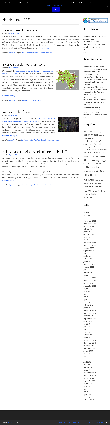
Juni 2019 (86, 326)
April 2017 (87, 394)
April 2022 (87, 256)
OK (56, 9)
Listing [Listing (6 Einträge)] (96, 160)
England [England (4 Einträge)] (86, 144)
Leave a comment (45, 53)
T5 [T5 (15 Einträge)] (101, 190)
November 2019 (89, 313)
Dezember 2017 (89, 373)
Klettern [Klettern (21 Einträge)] (88, 160)
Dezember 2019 (89, 310)
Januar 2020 (87, 308)
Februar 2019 (88, 335)
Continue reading (46, 48)
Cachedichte (30, 53)
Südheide (11, 140)
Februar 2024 (88, 229)
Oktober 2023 (88, 234)
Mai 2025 (86, 218)
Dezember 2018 (89, 340)
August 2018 (88, 351)
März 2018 (87, 364)
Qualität (29, 100)
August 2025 (88, 213)
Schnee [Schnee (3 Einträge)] (98, 183)
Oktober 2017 (88, 378)
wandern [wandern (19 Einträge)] (88, 197)
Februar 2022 (88, 259)
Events (24, 100)
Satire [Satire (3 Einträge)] (94, 183)
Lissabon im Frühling (91, 42)
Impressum (99, 423)
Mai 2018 (86, 359)
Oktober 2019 (88, 316)
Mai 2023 (86, 240)
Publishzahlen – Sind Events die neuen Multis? (34, 151)
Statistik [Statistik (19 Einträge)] (97, 186)
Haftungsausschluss (85, 423)
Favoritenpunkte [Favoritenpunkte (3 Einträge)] (88, 147)
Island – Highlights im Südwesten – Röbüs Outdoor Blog (94, 99)
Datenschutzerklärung (67, 423)
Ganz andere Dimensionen (20, 29)
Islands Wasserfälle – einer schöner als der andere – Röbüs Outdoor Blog (95, 69)
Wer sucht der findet (16, 111)
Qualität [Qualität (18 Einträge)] (99, 170)
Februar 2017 (88, 400)
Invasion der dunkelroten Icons (23, 64)
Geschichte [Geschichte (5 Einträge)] (95, 149)
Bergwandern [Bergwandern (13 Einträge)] (91, 134)
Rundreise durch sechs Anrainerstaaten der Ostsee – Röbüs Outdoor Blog (94, 109)
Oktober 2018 (88, 345)
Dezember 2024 (89, 221)
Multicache (32, 140)
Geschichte (24, 140)
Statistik (39, 185)
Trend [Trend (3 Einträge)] (105, 191)
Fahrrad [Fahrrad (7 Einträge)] (97, 144)
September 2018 (89, 348)
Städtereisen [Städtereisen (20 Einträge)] (91, 190)
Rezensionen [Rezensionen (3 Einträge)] (87, 183)
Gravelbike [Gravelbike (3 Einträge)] (103, 149)
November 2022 (89, 245)
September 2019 (89, 318)
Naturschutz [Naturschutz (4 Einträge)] (95, 167)
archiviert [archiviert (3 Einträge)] (91, 132)
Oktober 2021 (88, 267)
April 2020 (87, 299)
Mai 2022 (86, 253)
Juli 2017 (86, 386)
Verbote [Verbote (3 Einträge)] (85, 194)
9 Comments (47, 185)
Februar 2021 (88, 272)
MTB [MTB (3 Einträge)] (92, 163)
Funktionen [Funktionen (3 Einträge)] (87, 149)
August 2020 (88, 289)
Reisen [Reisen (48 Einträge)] (88, 179)
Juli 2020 (86, 291)
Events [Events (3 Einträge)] (91, 144)
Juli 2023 (86, 237)
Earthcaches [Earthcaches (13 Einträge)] (90, 141)
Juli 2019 (86, 324)
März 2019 (87, 332)
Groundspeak (26, 185)
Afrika (23, 53)
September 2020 (89, 286)
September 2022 (89, 251)
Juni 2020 (86, 294)
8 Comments (37, 100)
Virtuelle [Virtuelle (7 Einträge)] (92, 194)
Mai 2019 (86, 329)
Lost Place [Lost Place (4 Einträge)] (86, 164)
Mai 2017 (86, 392)
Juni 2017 (86, 389)
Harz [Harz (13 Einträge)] (101, 152)
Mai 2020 (86, 297)
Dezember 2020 (89, 278)
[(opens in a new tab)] (95, 22)
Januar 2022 (87, 261)
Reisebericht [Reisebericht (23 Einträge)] (91, 175)
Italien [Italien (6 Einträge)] (102, 156)
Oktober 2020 (88, 283)
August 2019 (88, 321)
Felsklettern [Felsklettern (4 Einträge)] (98, 147)
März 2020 (87, 302)
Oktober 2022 (88, 248)
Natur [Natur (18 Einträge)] (87, 166)
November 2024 (89, 223)
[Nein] (107, 7)
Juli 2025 (86, 215)
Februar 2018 (88, 367)
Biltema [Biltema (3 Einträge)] (101, 135)
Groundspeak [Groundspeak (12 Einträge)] (90, 152)
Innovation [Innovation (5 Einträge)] (87, 156)
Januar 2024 (87, 232)
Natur (38, 140)
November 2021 (89, 264)
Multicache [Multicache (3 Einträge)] (97, 163)
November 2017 (89, 375)
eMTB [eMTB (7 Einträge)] (100, 141)
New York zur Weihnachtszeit (94, 44)
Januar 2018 (87, 370)
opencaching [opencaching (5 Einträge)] (88, 171)
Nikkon (10, 423)
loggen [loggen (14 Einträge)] (104, 160)
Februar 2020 (88, 305)
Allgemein (11, 100)
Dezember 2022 (89, 242)
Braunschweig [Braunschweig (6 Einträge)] (89, 138)
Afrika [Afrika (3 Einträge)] (85, 132)
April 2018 (87, 362)
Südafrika (11, 53)
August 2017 (88, 383)
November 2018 (89, 343)
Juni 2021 (86, 270)
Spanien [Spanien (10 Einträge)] (87, 186)
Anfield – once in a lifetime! (93, 47)
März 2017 (87, 397)
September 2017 (89, 381)
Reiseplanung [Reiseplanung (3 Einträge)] (98, 180)
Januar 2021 (87, 275)
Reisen (36, 53)
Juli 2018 (86, 354)
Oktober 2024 (88, 226)
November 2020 (89, 280)
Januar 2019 (87, 337)
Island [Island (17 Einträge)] (95, 156)
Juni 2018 (86, 356)
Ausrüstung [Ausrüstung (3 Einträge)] (97, 132)
